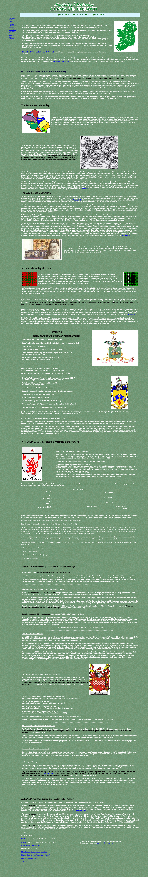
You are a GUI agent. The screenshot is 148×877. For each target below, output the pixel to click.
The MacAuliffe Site (79, 811)
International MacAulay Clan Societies (13, 31)
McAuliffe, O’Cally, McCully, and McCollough (38, 52)
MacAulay (24, 839)
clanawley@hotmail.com (105, 843)
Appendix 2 (77, 200)
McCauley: (24, 842)
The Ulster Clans (26, 861)
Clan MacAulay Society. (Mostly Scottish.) (34, 852)
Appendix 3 (132, 314)
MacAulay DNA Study (61, 61)
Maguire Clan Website (11, 37)
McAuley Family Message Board (31, 845)
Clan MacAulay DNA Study (29, 858)
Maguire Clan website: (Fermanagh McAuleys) (35, 855)
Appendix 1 (85, 189)
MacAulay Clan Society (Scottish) (12, 25)
